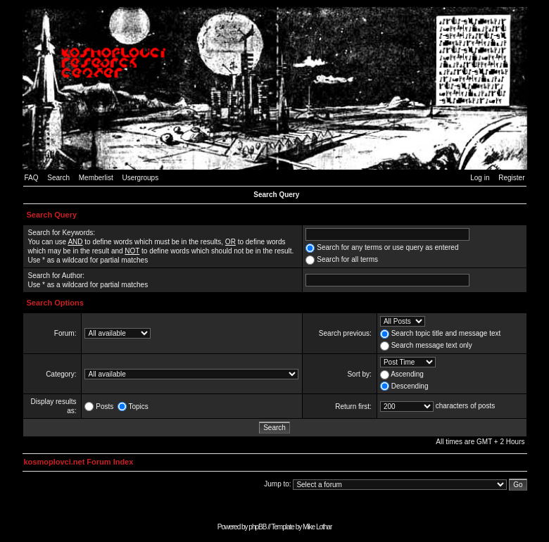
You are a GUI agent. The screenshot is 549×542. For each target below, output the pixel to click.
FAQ (32, 178)
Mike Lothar (317, 527)
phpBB (257, 527)
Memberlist (96, 178)
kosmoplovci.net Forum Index (79, 462)
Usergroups (140, 178)
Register (511, 178)
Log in (479, 178)
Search (58, 178)
